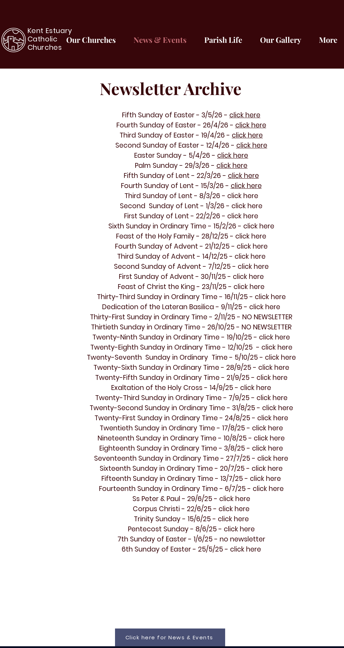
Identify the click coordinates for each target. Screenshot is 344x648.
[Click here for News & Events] (170, 637)
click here (244, 115)
